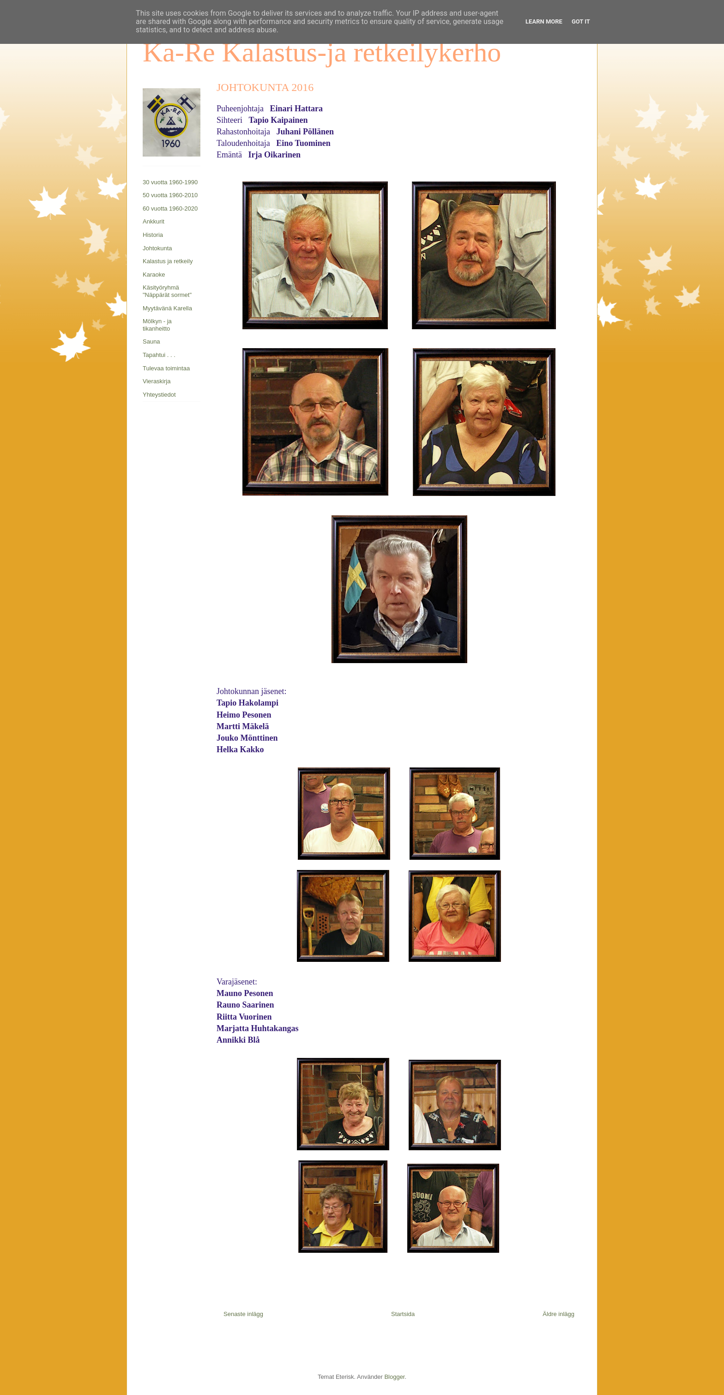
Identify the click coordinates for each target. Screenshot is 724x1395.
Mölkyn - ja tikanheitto (157, 325)
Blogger (394, 1376)
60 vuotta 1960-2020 (170, 208)
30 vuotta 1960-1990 (170, 182)
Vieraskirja (156, 381)
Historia (153, 234)
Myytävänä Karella (167, 308)
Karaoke (154, 274)
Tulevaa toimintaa (166, 368)
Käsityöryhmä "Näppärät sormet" (167, 291)
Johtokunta (157, 248)
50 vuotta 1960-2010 (170, 195)
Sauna (151, 341)
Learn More (543, 21)
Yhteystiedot (159, 394)
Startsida (403, 1313)
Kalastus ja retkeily (168, 261)
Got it (581, 21)
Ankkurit (153, 221)
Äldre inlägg (558, 1313)
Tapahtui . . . (159, 354)
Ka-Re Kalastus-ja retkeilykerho (322, 52)
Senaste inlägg (243, 1313)
